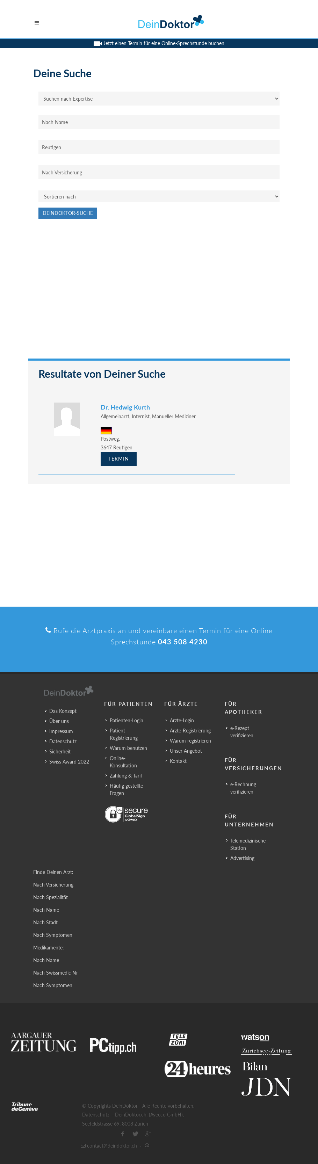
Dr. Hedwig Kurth (125, 407)
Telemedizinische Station (248, 844)
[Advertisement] (159, 292)
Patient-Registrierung (124, 734)
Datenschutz (63, 741)
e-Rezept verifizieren (241, 731)
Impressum (61, 731)
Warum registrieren (190, 741)
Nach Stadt (45, 922)
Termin (118, 459)
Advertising (242, 858)
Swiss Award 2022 (69, 762)
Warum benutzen (128, 748)
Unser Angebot (186, 751)
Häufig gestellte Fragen (126, 789)
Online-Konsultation (123, 761)
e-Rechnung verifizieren (243, 788)
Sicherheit (60, 751)
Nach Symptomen (52, 935)
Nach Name (46, 910)
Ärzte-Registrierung (190, 730)
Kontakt (178, 761)
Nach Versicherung (53, 885)
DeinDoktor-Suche (68, 213)
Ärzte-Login (182, 720)
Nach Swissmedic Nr (55, 973)
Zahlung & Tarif (126, 776)
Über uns (59, 721)
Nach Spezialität (50, 897)
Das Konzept (63, 711)
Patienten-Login (126, 720)
